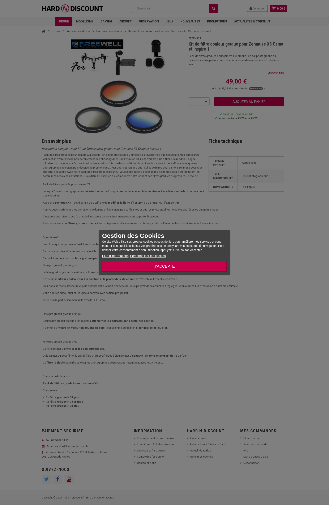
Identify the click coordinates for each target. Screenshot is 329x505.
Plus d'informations (115, 256)
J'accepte (164, 266)
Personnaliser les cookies (148, 256)
